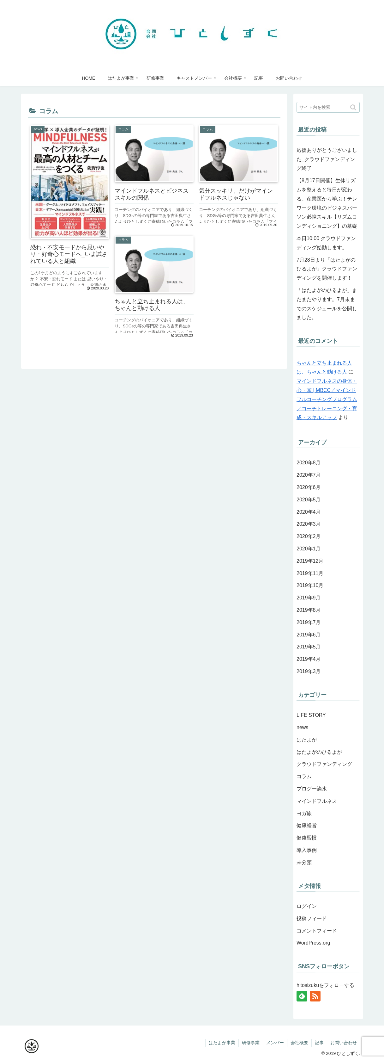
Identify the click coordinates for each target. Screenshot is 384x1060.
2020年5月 (309, 499)
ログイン (307, 906)
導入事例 (307, 850)
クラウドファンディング (324, 764)
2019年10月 (310, 585)
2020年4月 (309, 512)
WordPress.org (313, 942)
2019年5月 (309, 646)
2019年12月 (310, 561)
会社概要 (299, 1042)
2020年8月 (309, 462)
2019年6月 (309, 634)
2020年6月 (309, 487)
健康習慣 (307, 837)
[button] (354, 107)
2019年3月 (309, 671)
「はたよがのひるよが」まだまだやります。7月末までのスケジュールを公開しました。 (327, 304)
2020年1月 (309, 548)
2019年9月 (309, 597)
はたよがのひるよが (319, 752)
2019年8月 (309, 610)
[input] (328, 107)
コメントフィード (317, 930)
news (302, 727)
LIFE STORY (311, 715)
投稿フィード (312, 918)
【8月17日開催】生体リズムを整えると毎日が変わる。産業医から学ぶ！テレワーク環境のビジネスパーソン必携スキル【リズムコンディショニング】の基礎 (327, 203)
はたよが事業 (222, 1042)
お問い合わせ (343, 1042)
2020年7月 (309, 475)
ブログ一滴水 (312, 788)
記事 (319, 1042)
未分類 (304, 862)
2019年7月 (309, 622)
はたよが (307, 739)
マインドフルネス (317, 801)
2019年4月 (309, 659)
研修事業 (251, 1042)
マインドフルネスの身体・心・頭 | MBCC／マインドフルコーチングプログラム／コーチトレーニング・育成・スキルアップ (327, 399)
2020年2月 (309, 536)
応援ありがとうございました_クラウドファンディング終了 (327, 159)
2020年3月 (309, 524)
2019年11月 (310, 573)
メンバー (275, 1042)
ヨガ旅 (304, 813)
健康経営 (307, 825)
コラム (304, 776)
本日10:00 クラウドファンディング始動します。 (326, 243)
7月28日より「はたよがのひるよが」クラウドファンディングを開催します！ (327, 269)
